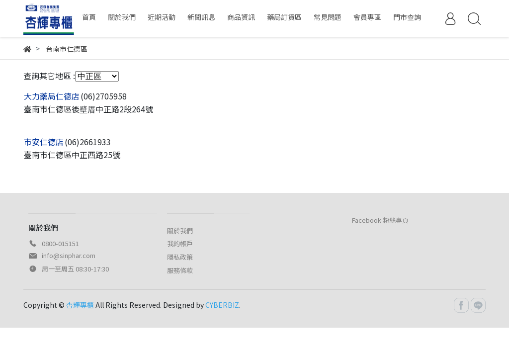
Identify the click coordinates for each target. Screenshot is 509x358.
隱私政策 (180, 257)
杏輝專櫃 (80, 305)
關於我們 (180, 230)
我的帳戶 (180, 243)
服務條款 (180, 270)
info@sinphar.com (68, 255)
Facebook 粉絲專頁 (380, 220)
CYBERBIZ (222, 305)
